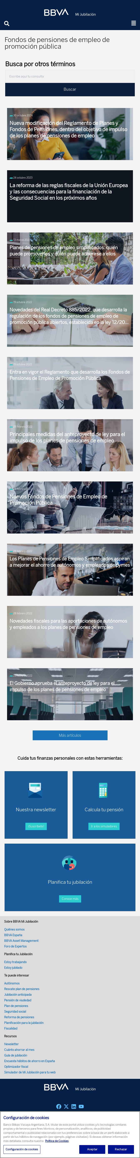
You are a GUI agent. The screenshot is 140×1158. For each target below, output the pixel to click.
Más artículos (70, 735)
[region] (70, 1134)
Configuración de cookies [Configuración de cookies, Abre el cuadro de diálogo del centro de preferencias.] (22, 1149)
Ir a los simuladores (104, 826)
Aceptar (92, 1149)
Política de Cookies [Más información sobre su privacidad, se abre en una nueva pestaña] (57, 1141)
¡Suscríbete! (36, 826)
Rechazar (121, 1149)
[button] (134, 23)
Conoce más (70, 899)
